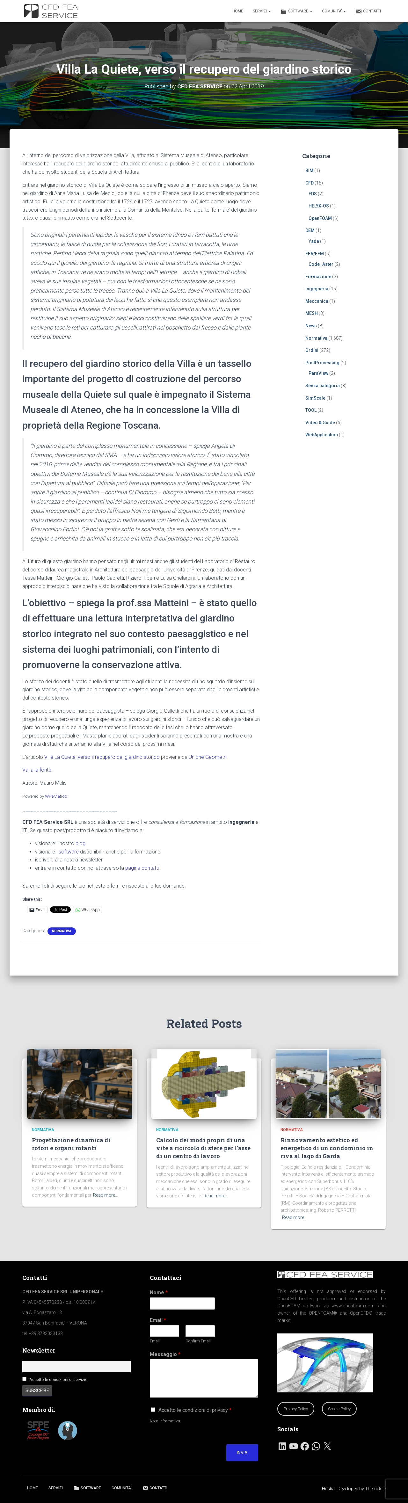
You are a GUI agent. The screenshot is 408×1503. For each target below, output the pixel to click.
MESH (311, 313)
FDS (313, 193)
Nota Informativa (165, 1421)
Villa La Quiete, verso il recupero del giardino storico (102, 757)
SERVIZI (262, 11)
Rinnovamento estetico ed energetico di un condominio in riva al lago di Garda (326, 1148)
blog (80, 843)
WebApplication (321, 434)
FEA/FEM (314, 253)
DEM (310, 230)
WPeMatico (56, 796)
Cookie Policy (339, 1408)
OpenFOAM (320, 218)
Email (158, 1320)
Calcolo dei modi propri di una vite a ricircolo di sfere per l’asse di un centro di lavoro (203, 1148)
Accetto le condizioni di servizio (58, 1379)
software (69, 851)
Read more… (105, 1195)
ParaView (318, 373)
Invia (242, 1452)
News (311, 325)
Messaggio (165, 1354)
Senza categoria (322, 385)
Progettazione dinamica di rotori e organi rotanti (71, 1144)
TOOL (311, 410)
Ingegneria (316, 288)
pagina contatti (142, 868)
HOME (237, 11)
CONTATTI (368, 11)
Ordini (311, 350)
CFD (309, 182)
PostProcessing (322, 362)
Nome (159, 1292)
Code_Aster (321, 264)
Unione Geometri (207, 757)
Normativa (61, 931)
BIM (309, 170)
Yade (314, 241)
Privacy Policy (295, 1408)
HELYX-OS (319, 205)
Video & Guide (320, 422)
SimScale (315, 398)
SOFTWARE (296, 11)
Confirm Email (198, 1341)
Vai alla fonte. (37, 770)
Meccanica (316, 301)
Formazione (318, 276)
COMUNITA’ (334, 11)
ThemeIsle (375, 1488)
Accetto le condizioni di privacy (194, 1410)
